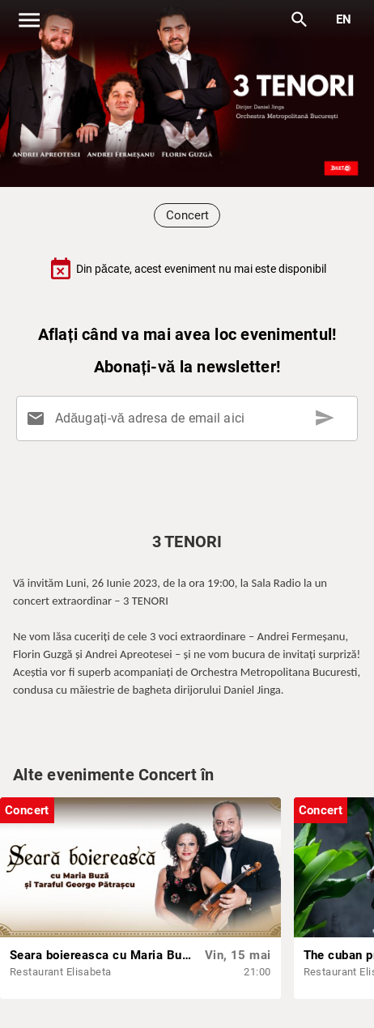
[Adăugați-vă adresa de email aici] (190, 418)
